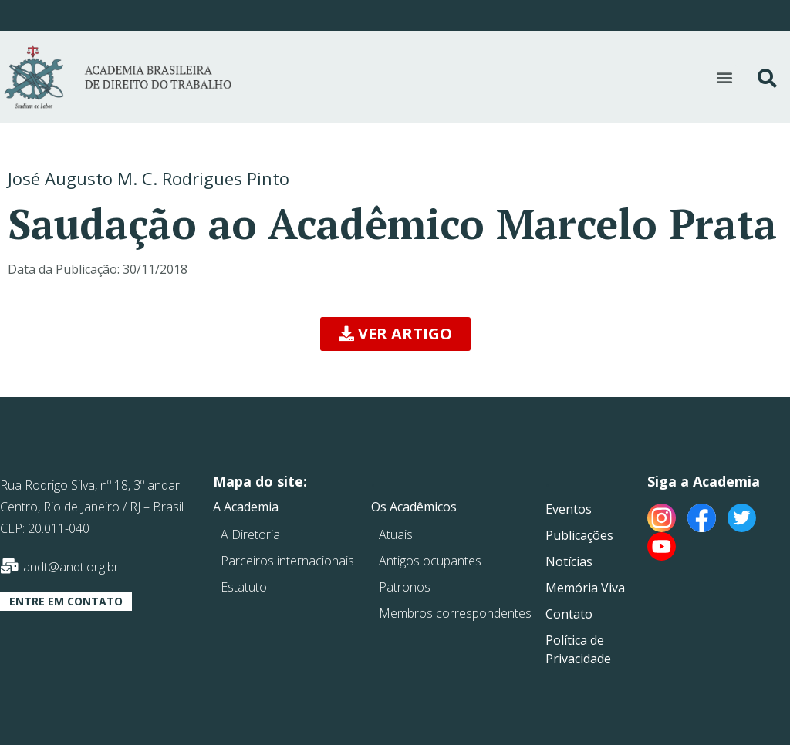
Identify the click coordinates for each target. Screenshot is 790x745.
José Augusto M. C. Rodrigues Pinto (148, 178)
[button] (725, 77)
